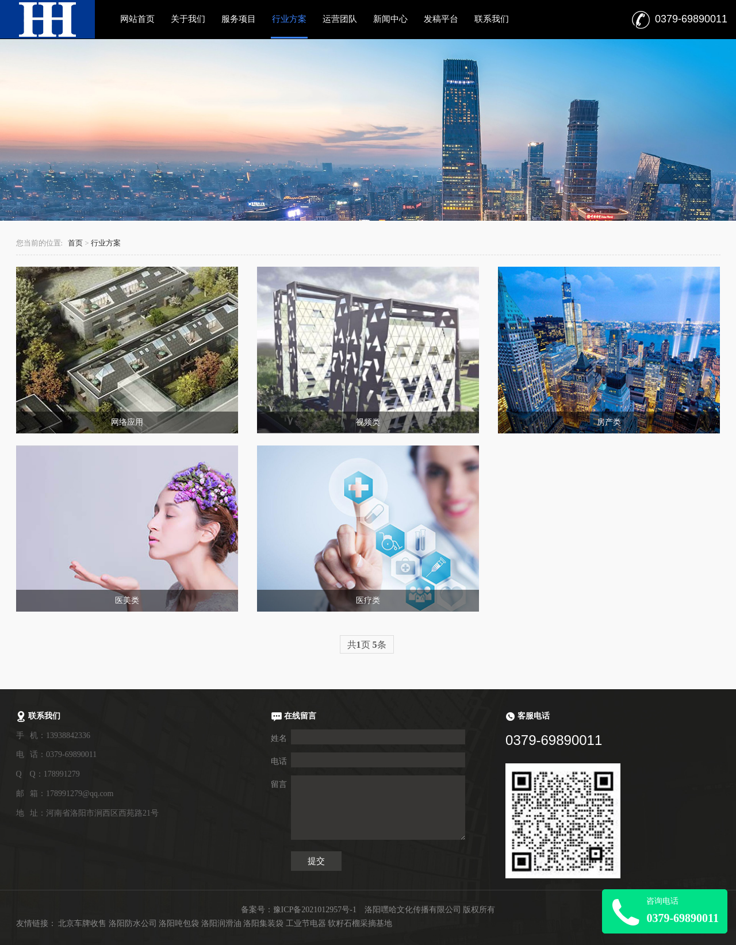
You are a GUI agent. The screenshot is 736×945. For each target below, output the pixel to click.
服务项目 (238, 19)
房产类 (609, 422)
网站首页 (137, 19)
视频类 (368, 422)
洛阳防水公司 (133, 923)
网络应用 (127, 422)
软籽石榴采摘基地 (360, 923)
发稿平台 (441, 19)
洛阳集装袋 (263, 923)
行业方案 (289, 19)
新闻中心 (390, 19)
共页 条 (366, 645)
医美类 (127, 600)
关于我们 (188, 19)
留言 (279, 784)
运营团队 (340, 19)
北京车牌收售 (82, 923)
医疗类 (368, 600)
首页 (75, 243)
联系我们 (491, 19)
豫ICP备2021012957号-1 (314, 909)
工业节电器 (306, 923)
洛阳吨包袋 (179, 923)
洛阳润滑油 (221, 923)
